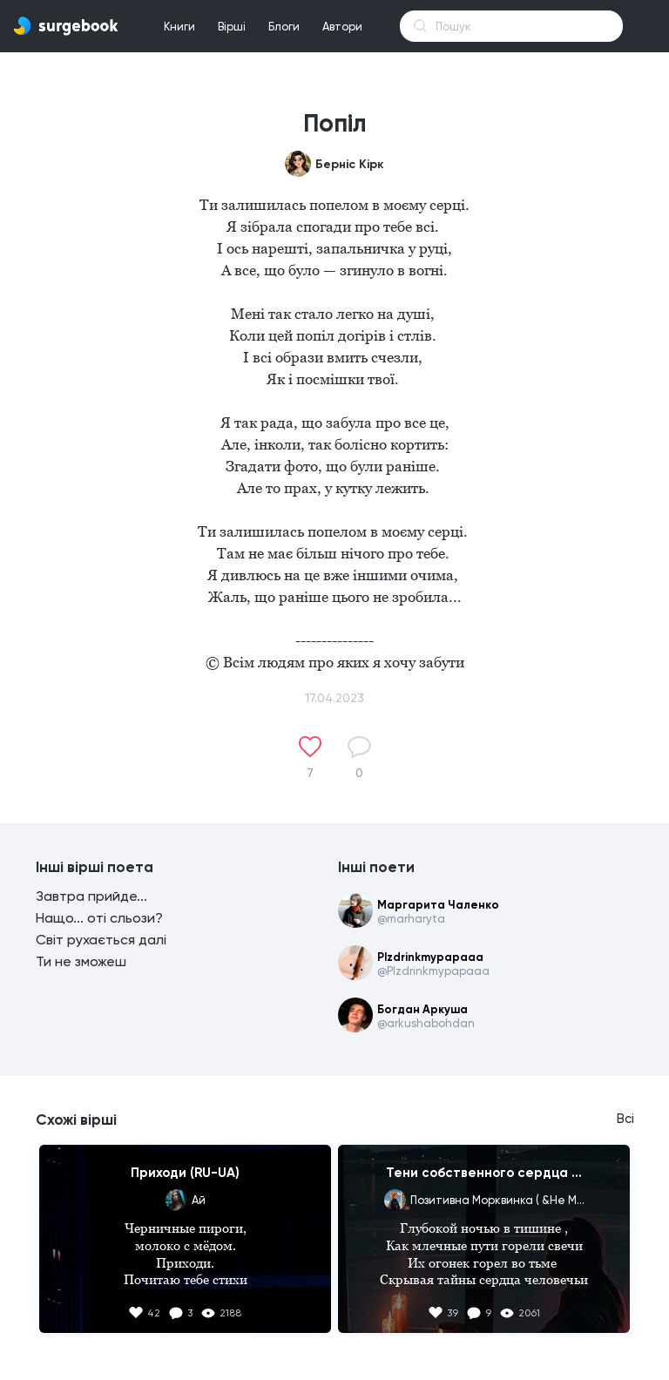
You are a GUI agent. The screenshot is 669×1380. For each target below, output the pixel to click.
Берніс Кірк (349, 164)
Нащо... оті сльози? (99, 918)
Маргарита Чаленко (438, 904)
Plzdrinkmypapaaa (430, 957)
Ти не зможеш (81, 961)
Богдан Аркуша (422, 1009)
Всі (625, 1118)
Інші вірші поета (94, 867)
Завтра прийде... (91, 896)
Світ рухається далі (101, 939)
